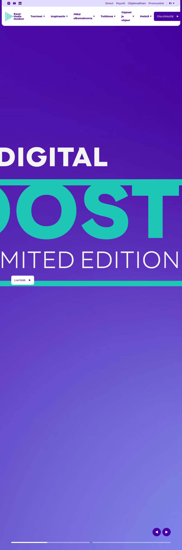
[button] (172, 3)
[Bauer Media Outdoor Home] (14, 16)
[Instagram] (8, 3)
